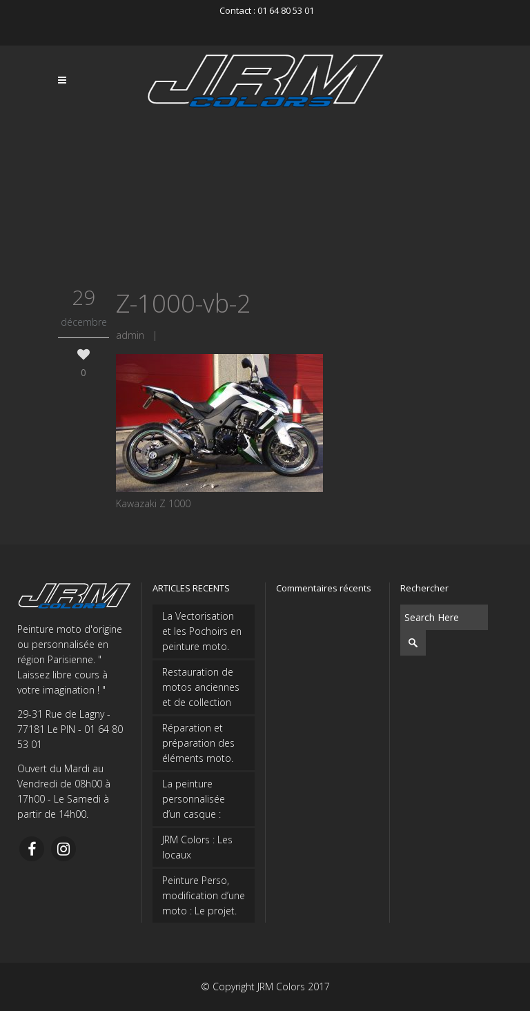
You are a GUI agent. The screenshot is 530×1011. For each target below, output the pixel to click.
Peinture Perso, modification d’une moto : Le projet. (203, 895)
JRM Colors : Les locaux (197, 847)
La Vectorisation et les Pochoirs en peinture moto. (202, 631)
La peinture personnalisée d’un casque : (193, 799)
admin (130, 335)
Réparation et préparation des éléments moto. (198, 743)
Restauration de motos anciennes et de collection (200, 687)
